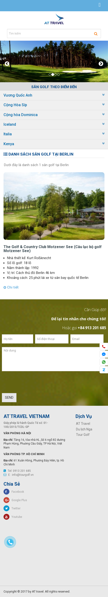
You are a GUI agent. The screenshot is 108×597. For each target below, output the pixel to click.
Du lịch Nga (84, 429)
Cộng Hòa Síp (15, 105)
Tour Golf (83, 435)
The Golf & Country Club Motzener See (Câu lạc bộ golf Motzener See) (53, 249)
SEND (9, 397)
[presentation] (37, 384)
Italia (8, 134)
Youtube (13, 517)
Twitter (12, 508)
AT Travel (83, 423)
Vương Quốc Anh (18, 95)
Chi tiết (11, 287)
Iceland (10, 124)
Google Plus (15, 500)
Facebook (14, 491)
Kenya (9, 144)
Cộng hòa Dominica (21, 115)
